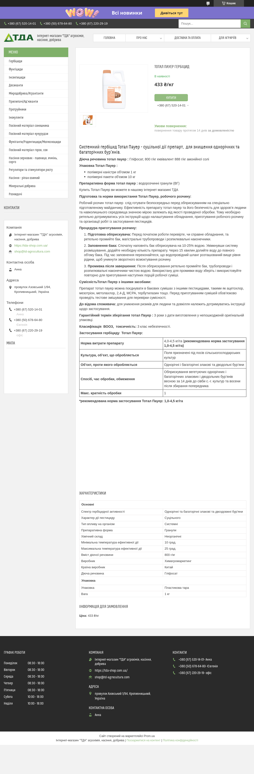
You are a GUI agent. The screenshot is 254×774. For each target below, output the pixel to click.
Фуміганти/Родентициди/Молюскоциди (35, 142)
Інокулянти (16, 118)
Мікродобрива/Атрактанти (26, 93)
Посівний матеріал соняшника (29, 126)
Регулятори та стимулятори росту (31, 170)
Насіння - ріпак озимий (24, 178)
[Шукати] (245, 23)
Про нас (141, 38)
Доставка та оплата (188, 38)
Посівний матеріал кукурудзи (28, 134)
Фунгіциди (16, 69)
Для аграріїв (227, 38)
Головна (109, 38)
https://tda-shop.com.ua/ (31, 245)
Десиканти (16, 85)
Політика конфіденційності (180, 740)
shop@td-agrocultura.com (32, 251)
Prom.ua (149, 736)
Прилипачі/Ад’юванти (23, 102)
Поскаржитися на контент (143, 740)
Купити (171, 98)
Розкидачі (15, 194)
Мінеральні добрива (22, 186)
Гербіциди (15, 61)
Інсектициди (17, 77)
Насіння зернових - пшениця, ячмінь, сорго (33, 160)
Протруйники (17, 109)
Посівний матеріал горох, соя (28, 150)
